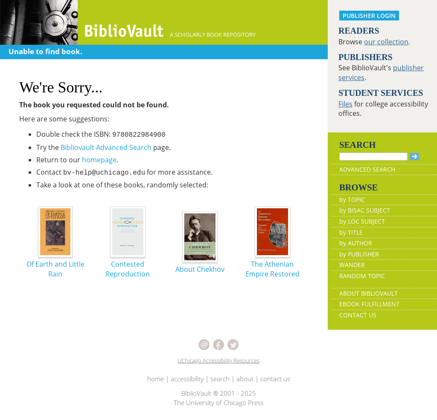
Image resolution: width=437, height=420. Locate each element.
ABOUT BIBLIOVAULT (368, 293)
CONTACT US (357, 315)
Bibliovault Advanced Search (106, 147)
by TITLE (351, 232)
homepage (99, 159)
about (244, 378)
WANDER (352, 265)
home (155, 378)
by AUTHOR (355, 243)
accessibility (187, 378)
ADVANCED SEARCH (367, 169)
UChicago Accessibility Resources (218, 360)
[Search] (373, 156)
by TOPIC (352, 200)
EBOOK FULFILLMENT (369, 304)
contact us (275, 378)
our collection (386, 41)
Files (345, 104)
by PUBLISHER (359, 254)
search (220, 378)
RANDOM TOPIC (362, 276)
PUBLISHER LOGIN (369, 16)
